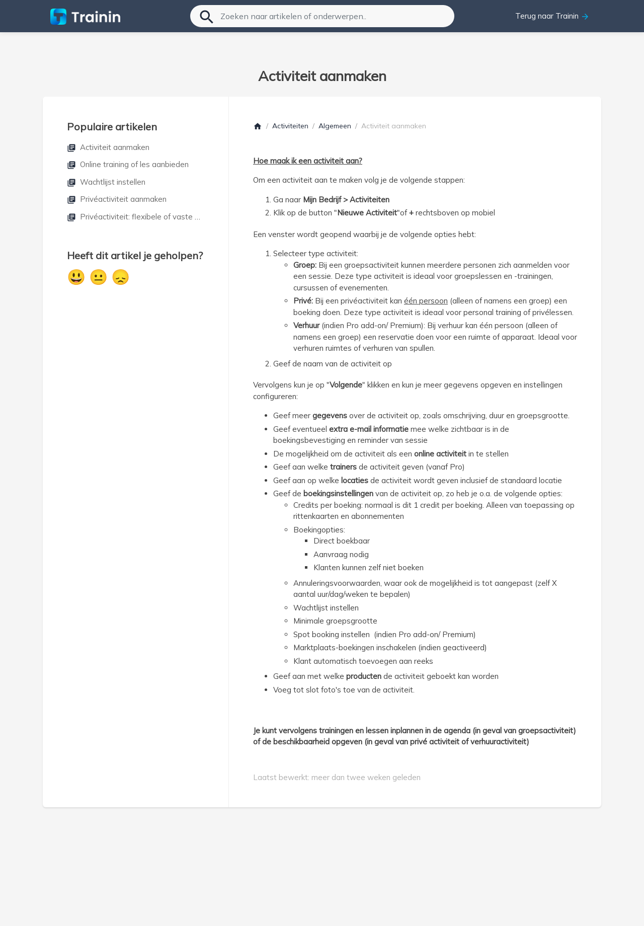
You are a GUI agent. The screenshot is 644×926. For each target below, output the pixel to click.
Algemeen (334, 125)
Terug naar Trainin (552, 16)
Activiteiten (290, 125)
